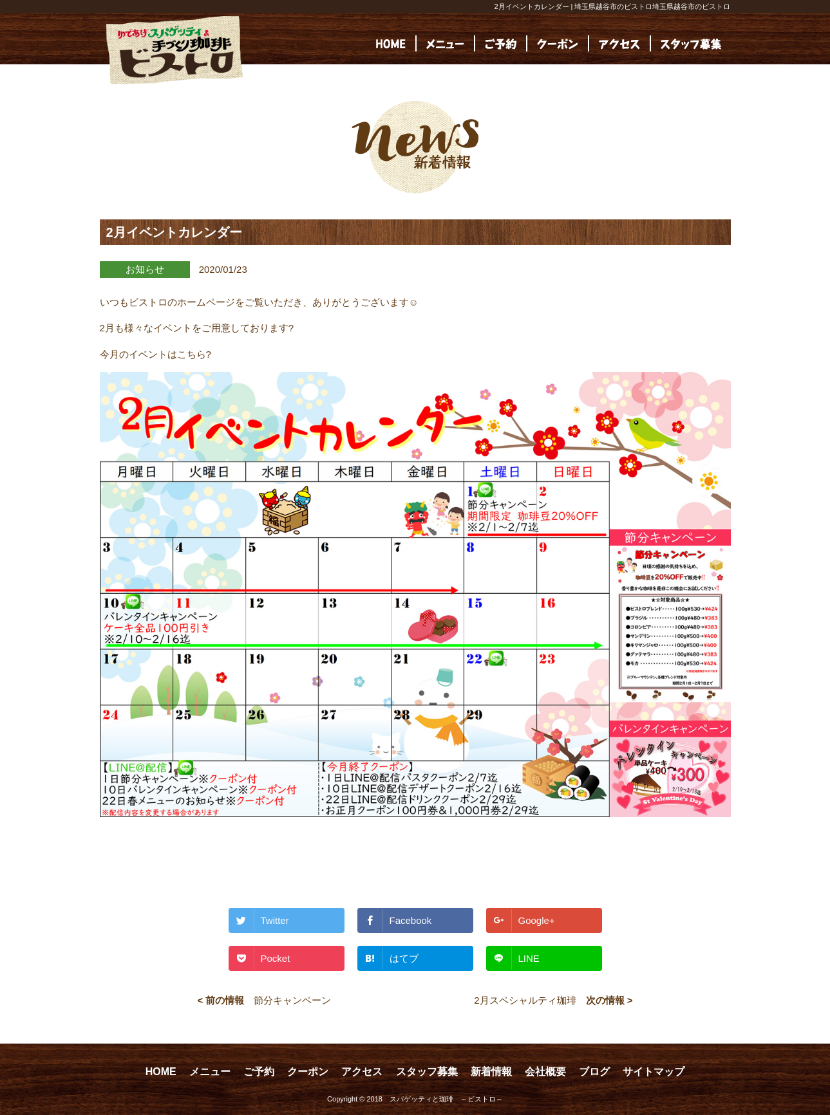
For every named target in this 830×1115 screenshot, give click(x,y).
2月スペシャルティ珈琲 (525, 1000)
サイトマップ (653, 1071)
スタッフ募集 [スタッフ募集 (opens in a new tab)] (427, 1071)
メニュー (210, 1071)
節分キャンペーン (292, 1000)
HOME (161, 1071)
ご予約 (258, 1071)
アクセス (361, 1071)
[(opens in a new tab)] (691, 43)
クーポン (307, 1071)
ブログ (594, 1071)
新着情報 (491, 1071)
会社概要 (545, 1071)
